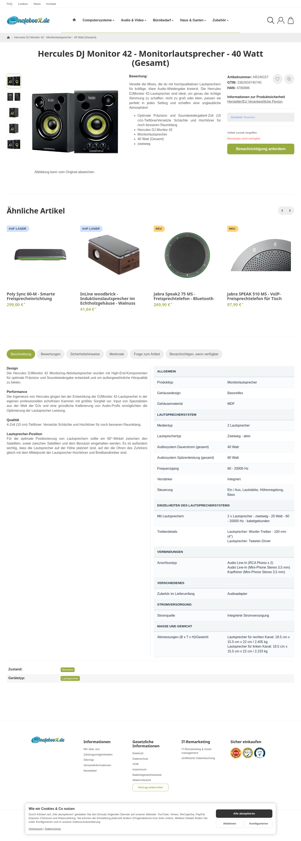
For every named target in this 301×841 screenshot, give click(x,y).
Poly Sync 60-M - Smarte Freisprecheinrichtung (31, 296)
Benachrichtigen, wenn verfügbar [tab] (194, 354)
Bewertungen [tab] (50, 354)
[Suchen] (270, 20)
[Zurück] (282, 210)
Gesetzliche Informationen (146, 744)
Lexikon (23, 3)
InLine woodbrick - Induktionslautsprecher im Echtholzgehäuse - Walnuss (107, 298)
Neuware (67, 669)
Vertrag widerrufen (150, 787)
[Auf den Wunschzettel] (278, 79)
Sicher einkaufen (245, 742)
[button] (14, 81)
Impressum (36, 828)
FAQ (9, 3)
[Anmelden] (280, 20)
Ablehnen (229, 823)
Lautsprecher (70, 678)
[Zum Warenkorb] (290, 20)
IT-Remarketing (195, 742)
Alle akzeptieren (244, 813)
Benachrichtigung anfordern (261, 149)
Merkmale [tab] (117, 354)
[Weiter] (290, 210)
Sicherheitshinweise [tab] (85, 354)
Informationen (97, 742)
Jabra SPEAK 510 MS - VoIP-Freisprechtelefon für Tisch (254, 296)
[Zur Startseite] (28, 20)
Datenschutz (53, 828)
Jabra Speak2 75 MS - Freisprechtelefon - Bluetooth (183, 296)
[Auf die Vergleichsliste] (289, 79)
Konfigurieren (258, 823)
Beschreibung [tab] (21, 354)
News (37, 3)
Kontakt (51, 3)
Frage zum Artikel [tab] (147, 354)
